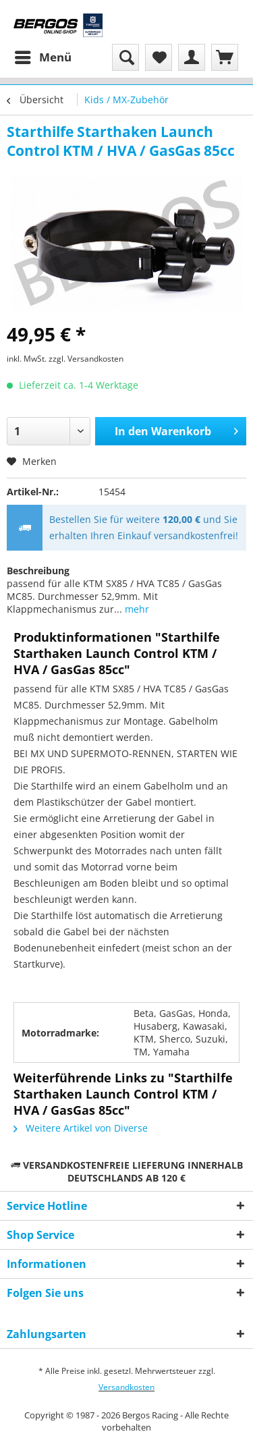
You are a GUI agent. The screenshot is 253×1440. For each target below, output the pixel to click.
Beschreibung (38, 570)
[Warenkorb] (224, 57)
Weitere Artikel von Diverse (80, 1127)
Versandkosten (126, 1387)
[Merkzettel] (158, 57)
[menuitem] (42, 57)
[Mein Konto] (191, 57)
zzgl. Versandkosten (86, 358)
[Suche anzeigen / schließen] (125, 57)
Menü (43, 56)
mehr (135, 609)
